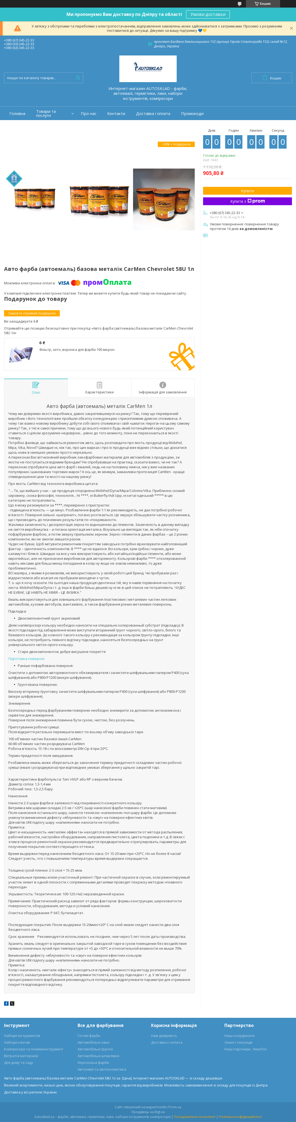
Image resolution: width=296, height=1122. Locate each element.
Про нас (88, 113)
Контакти (116, 113)
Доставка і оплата (153, 113)
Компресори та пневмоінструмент (33, 1049)
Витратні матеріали (21, 1055)
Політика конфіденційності (240, 1116)
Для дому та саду (18, 1062)
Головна (17, 113)
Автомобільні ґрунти (95, 1049)
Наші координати (239, 1035)
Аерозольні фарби (93, 1062)
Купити (247, 190)
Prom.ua (174, 1107)
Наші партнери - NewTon (245, 1049)
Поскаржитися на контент (194, 1116)
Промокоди (192, 113)
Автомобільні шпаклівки (98, 1055)
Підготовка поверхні (26, 658)
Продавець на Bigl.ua (148, 1112)
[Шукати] (77, 77)
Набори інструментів (22, 1035)
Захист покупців (238, 1042)
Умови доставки (207, 14)
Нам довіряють (164, 1035)
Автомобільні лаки (93, 1042)
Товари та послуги (46, 113)
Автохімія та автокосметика (102, 1069)
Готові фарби (89, 1035)
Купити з (247, 201)
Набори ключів (17, 1042)
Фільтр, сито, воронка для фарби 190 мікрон (76, 349)
